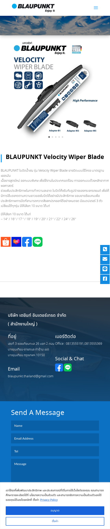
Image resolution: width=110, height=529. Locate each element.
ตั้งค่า (55, 521)
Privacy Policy (49, 500)
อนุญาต (55, 511)
